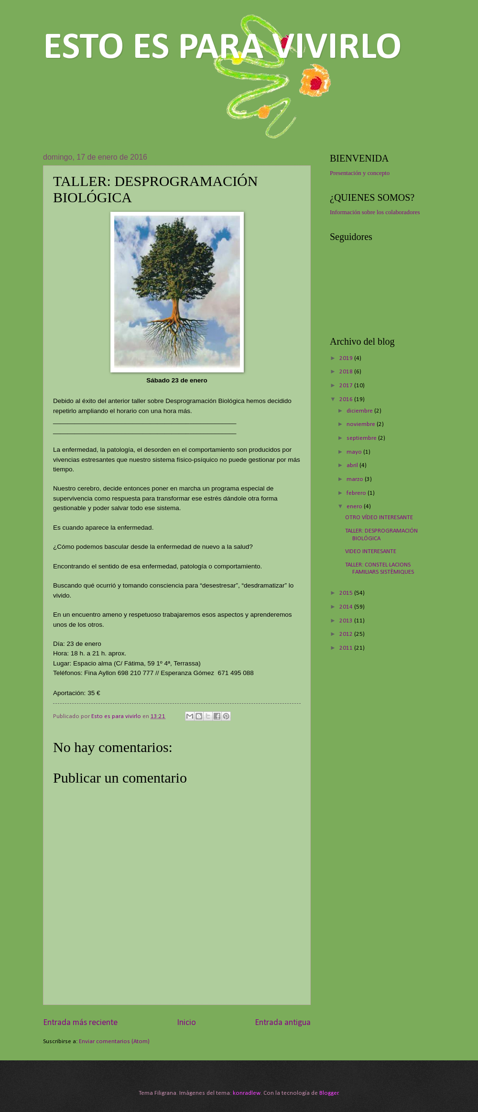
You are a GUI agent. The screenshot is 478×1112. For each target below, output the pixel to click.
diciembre (360, 411)
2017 (346, 385)
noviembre (362, 424)
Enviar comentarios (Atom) (114, 1041)
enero (355, 506)
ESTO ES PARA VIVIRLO (222, 48)
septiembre (362, 438)
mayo (355, 452)
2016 (346, 399)
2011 (346, 648)
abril (353, 465)
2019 (346, 358)
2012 (346, 634)
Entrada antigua (283, 1022)
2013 (346, 621)
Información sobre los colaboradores (375, 212)
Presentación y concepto (360, 173)
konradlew (247, 1093)
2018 (346, 372)
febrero (357, 493)
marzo (356, 479)
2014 (346, 607)
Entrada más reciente (80, 1022)
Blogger (328, 1093)
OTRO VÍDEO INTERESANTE (379, 517)
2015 (346, 593)
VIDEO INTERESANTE (370, 551)
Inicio (186, 1022)
